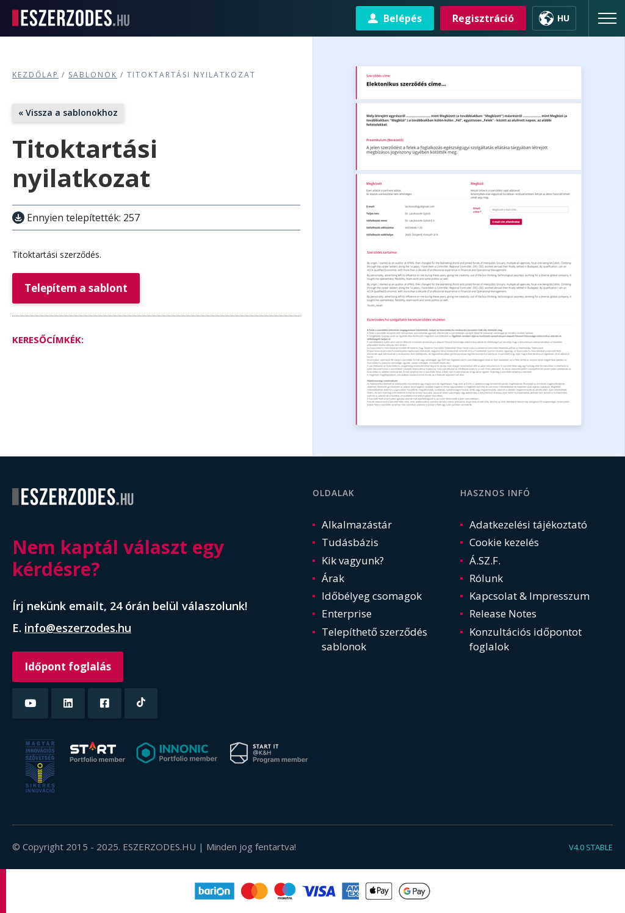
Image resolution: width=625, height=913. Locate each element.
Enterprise (347, 613)
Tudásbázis (350, 542)
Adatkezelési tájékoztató (528, 524)
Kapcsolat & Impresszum (529, 596)
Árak (333, 578)
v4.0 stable (591, 847)
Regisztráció (483, 18)
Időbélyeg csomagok (372, 596)
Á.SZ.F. (484, 560)
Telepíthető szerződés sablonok (374, 639)
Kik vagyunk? (353, 560)
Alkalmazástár (357, 524)
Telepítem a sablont (76, 288)
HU (563, 18)
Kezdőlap (35, 74)
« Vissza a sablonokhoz (68, 112)
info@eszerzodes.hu (77, 627)
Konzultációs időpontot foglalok (525, 639)
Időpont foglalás (67, 666)
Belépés (402, 18)
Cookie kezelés (504, 542)
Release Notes (502, 613)
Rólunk (486, 578)
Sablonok (92, 74)
